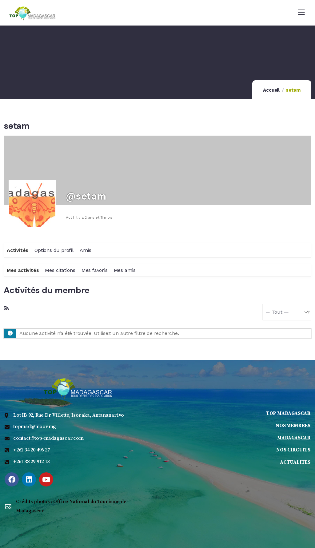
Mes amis (125, 270)
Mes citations (60, 270)
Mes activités (23, 270)
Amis (85, 250)
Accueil (271, 90)
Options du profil (54, 250)
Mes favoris (95, 270)
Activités (17, 250)
